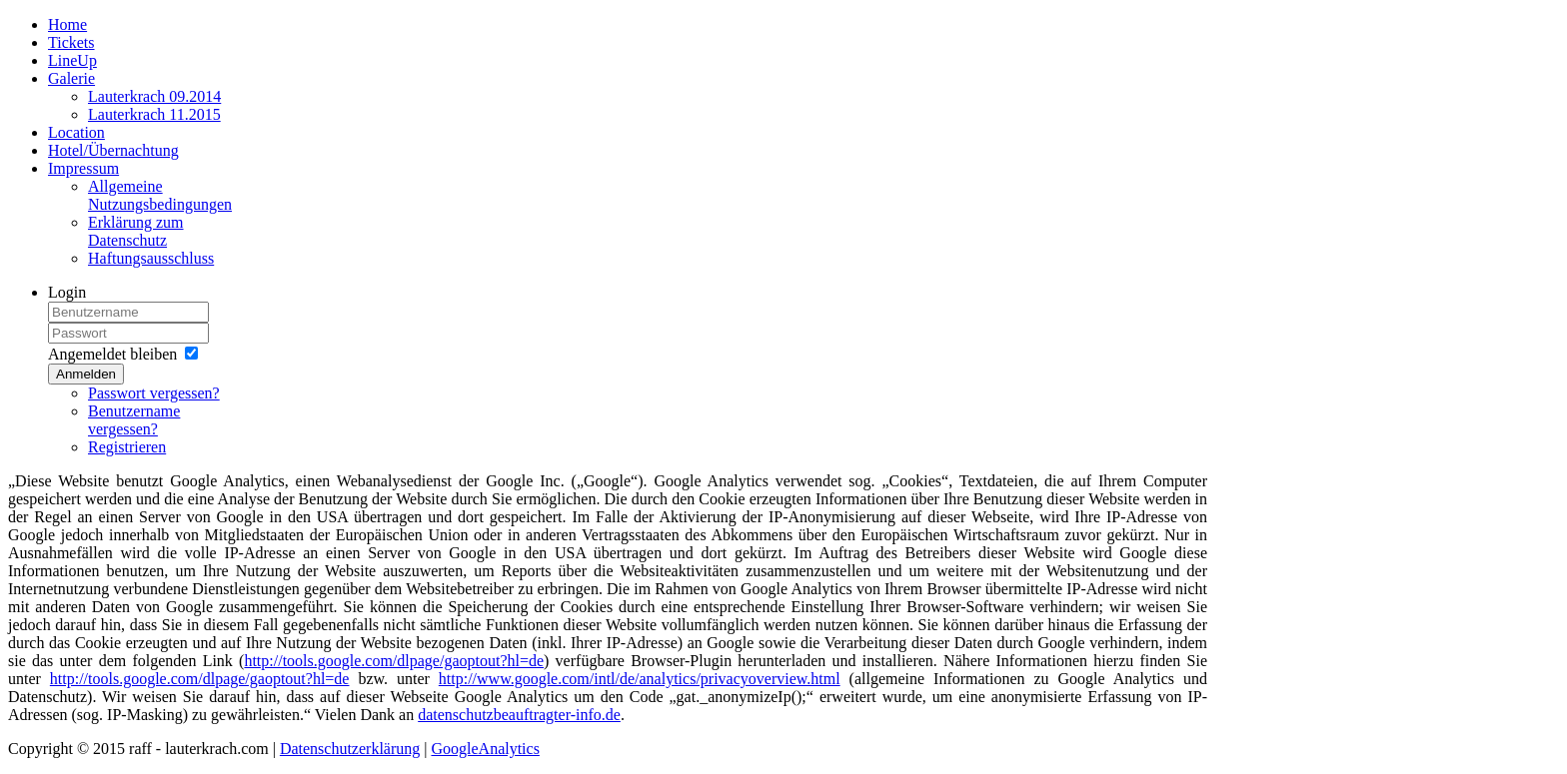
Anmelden (86, 374)
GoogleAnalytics (485, 748)
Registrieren (127, 446)
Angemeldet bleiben (112, 354)
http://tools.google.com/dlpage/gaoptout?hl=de (394, 660)
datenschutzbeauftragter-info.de (519, 714)
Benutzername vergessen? (134, 419)
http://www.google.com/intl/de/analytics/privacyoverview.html (639, 678)
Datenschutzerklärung (350, 748)
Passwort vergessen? (154, 393)
